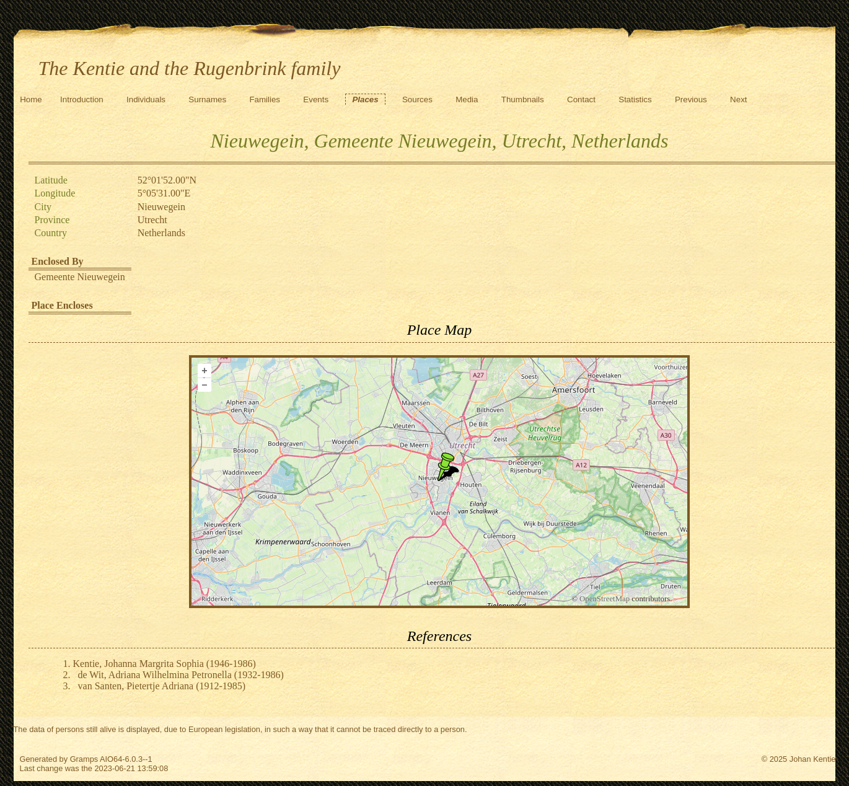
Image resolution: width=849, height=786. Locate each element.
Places (365, 99)
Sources (417, 99)
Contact (581, 99)
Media (466, 99)
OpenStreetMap (604, 598)
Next (738, 99)
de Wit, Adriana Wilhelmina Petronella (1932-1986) (181, 674)
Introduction (81, 99)
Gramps (84, 759)
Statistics (634, 99)
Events (315, 99)
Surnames (207, 99)
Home (31, 99)
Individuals (145, 99)
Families (264, 99)
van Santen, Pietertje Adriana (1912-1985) (162, 686)
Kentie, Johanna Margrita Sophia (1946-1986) (164, 663)
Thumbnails (522, 99)
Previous (691, 99)
